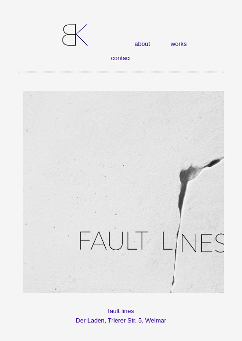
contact (121, 58)
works (178, 43)
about (142, 43)
